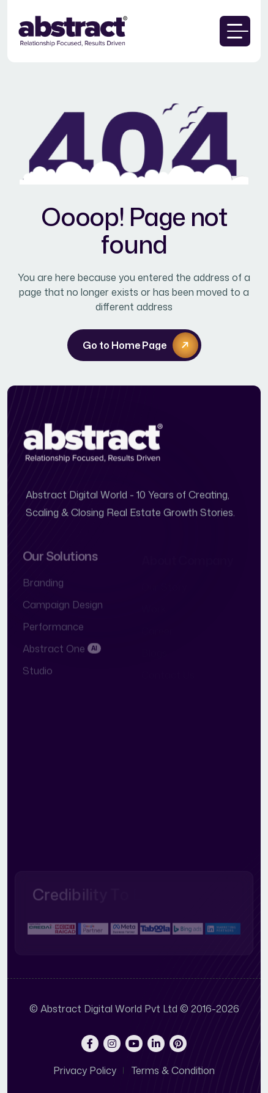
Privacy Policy (84, 1070)
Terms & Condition (173, 1070)
